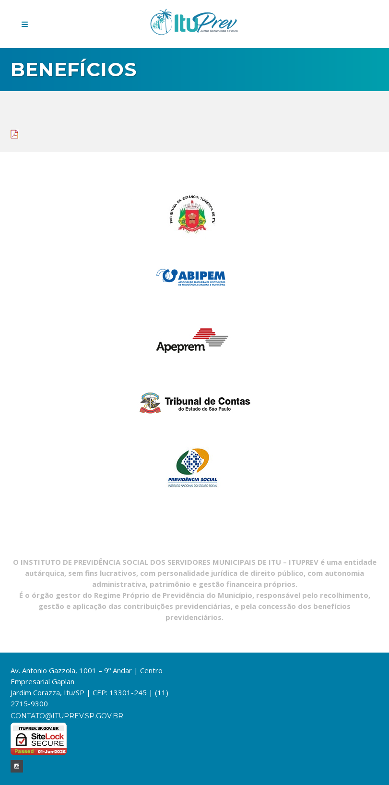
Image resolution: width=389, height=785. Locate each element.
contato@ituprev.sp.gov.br (67, 716)
